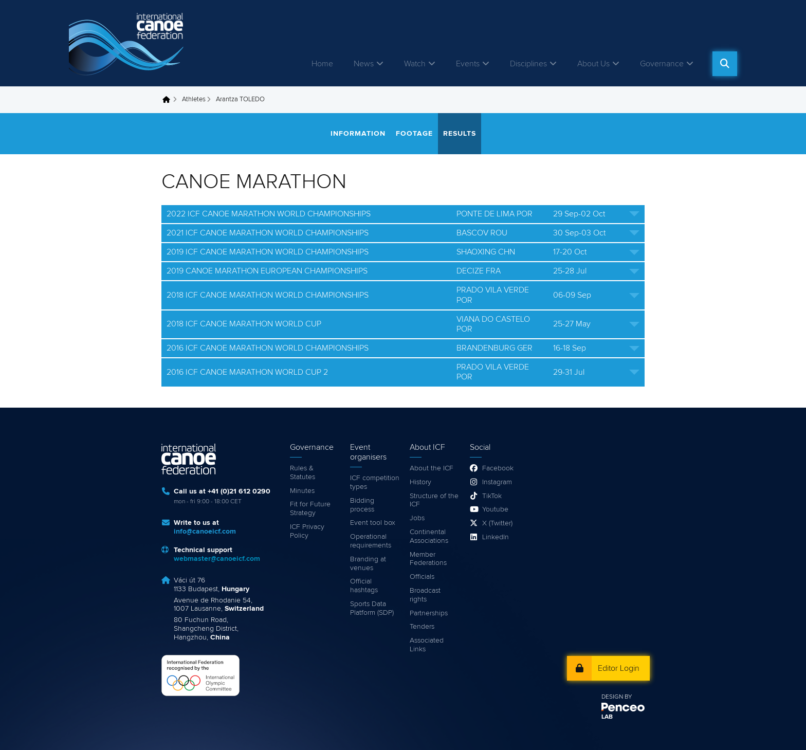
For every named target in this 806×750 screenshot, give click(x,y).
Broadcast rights (425, 595)
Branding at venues (368, 564)
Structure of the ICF (434, 500)
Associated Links (427, 645)
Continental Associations (429, 536)
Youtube (495, 509)
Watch (415, 64)
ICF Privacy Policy (307, 531)
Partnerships (429, 613)
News (364, 64)
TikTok (492, 496)
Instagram (497, 482)
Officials (422, 576)
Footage (414, 133)
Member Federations (428, 559)
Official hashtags (364, 586)
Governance (662, 64)
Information (358, 133)
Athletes (194, 99)
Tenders (422, 626)
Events (468, 64)
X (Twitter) (497, 523)
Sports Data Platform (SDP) (372, 608)
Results (459, 133)
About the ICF (431, 468)
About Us (593, 64)
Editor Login (618, 668)
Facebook (498, 468)
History (420, 482)
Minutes (302, 491)
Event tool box (372, 522)
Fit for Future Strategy (310, 509)
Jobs (417, 518)
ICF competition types (374, 482)
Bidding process (362, 505)
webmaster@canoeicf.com (217, 558)
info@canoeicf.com (205, 531)
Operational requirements (370, 541)
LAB (607, 717)
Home (322, 64)
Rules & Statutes (302, 473)
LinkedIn (495, 537)
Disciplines (528, 64)
